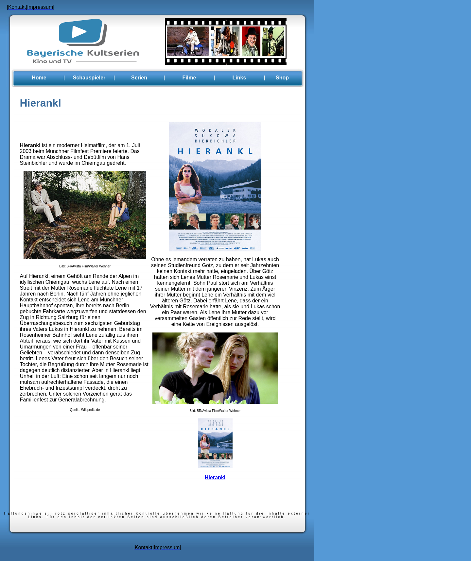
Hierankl (215, 477)
